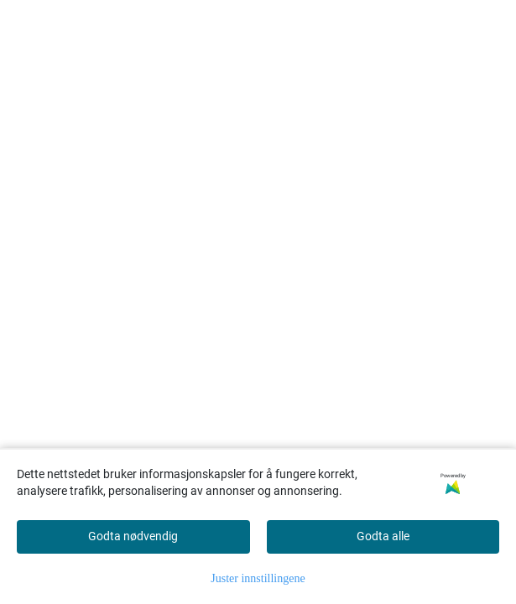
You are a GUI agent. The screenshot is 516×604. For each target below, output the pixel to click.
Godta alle (383, 536)
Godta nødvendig (133, 536)
